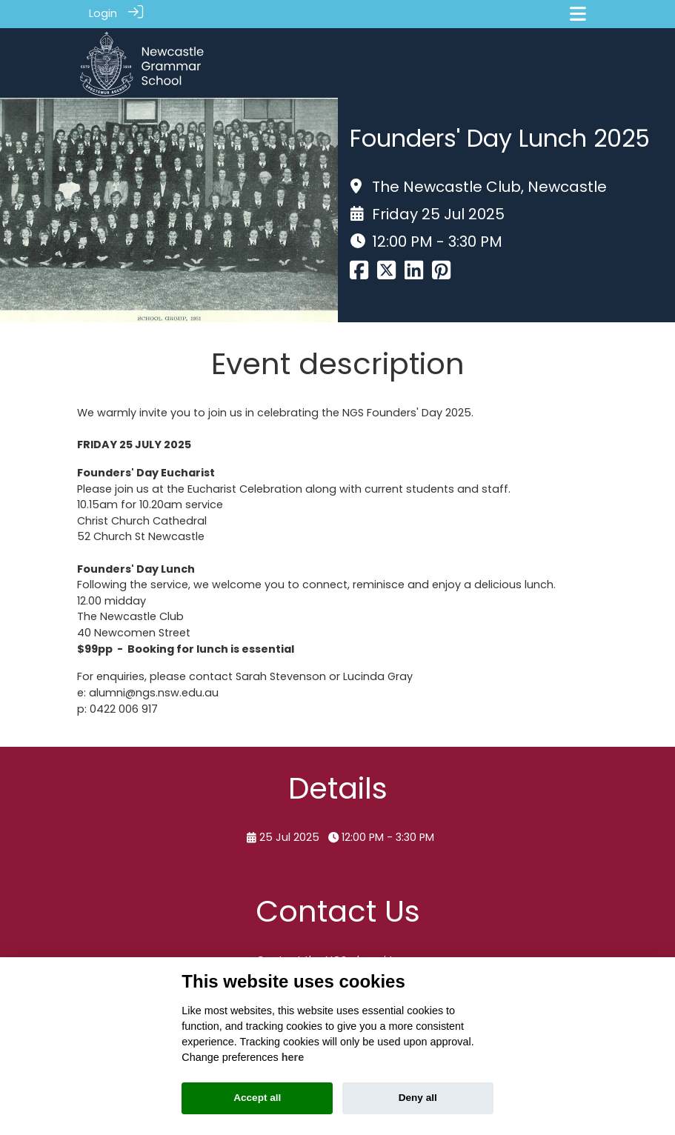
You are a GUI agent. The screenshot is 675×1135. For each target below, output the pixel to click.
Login (103, 13)
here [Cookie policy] (293, 1057)
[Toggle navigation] (578, 14)
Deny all (418, 1097)
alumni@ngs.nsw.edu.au (154, 689)
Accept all (257, 1097)
